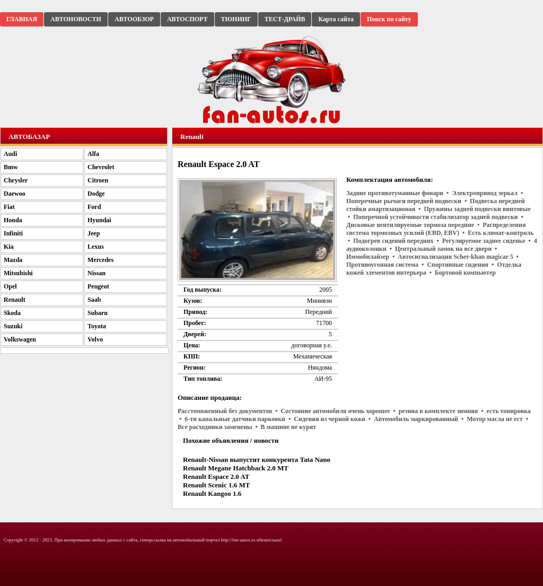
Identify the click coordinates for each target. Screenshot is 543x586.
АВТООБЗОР (134, 19)
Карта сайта (336, 19)
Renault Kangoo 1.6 (212, 493)
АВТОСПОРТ (187, 19)
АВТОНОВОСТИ (75, 19)
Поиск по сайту (389, 19)
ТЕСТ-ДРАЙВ (285, 19)
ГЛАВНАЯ (21, 19)
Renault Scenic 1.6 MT (216, 485)
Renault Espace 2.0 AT (216, 476)
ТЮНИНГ (236, 19)
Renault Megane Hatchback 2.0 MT (235, 468)
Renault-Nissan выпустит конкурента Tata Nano (256, 459)
